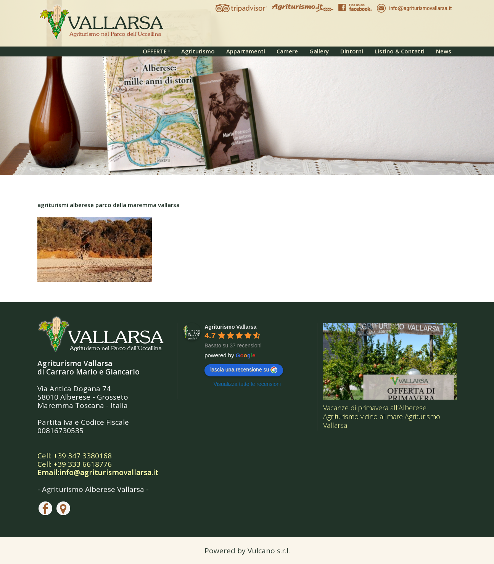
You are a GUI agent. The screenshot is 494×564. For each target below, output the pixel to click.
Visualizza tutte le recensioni (247, 384)
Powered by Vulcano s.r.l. (247, 551)
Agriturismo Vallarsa (230, 327)
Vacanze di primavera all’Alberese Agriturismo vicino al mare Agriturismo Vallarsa (381, 416)
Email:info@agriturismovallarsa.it (98, 472)
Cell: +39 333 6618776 (74, 464)
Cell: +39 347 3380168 (74, 456)
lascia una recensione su (243, 369)
